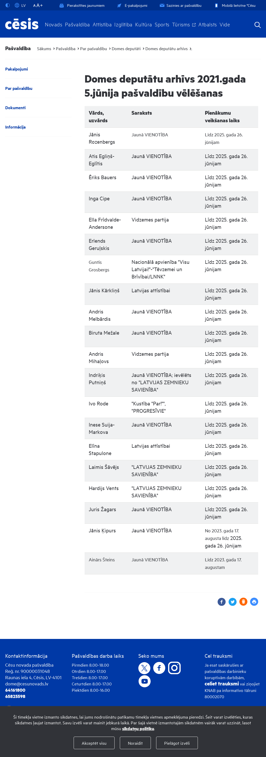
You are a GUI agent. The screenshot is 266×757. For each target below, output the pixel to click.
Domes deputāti (126, 48)
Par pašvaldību (93, 48)
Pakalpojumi (16, 69)
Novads (53, 24)
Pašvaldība (77, 24)
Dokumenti (15, 107)
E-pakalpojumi (131, 5)
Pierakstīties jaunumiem (81, 5)
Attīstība (102, 24)
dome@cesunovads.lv (26, 683)
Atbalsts (207, 24)
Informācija (15, 127)
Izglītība (123, 24)
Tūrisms (181, 24)
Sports (162, 24)
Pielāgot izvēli (177, 743)
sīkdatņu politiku (138, 728)
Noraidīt (135, 743)
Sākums (44, 48)
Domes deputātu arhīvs (166, 48)
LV (20, 5)
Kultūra (143, 24)
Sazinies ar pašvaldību (180, 5)
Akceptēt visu (94, 743)
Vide (225, 24)
